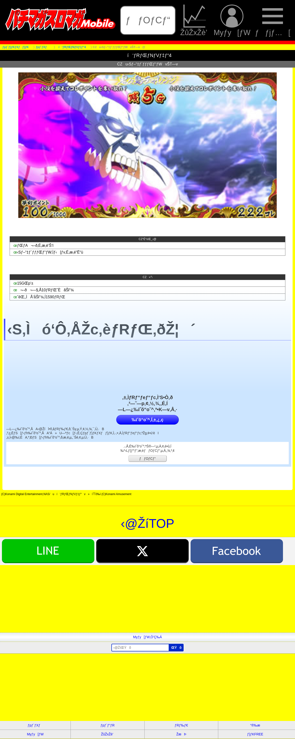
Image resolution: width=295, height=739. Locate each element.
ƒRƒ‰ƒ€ (181, 725)
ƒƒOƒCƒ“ (148, 20)
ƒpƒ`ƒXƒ (35, 725)
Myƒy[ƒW (232, 20)
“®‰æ (255, 725)
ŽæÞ (181, 734)
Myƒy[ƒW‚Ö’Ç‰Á (147, 637)
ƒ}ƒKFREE (255, 734)
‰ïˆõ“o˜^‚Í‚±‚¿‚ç (147, 419)
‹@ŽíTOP (147, 523)
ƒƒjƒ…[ (272, 20)
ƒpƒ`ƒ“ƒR (108, 725)
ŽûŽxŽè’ (194, 20)
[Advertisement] (144, 598)
